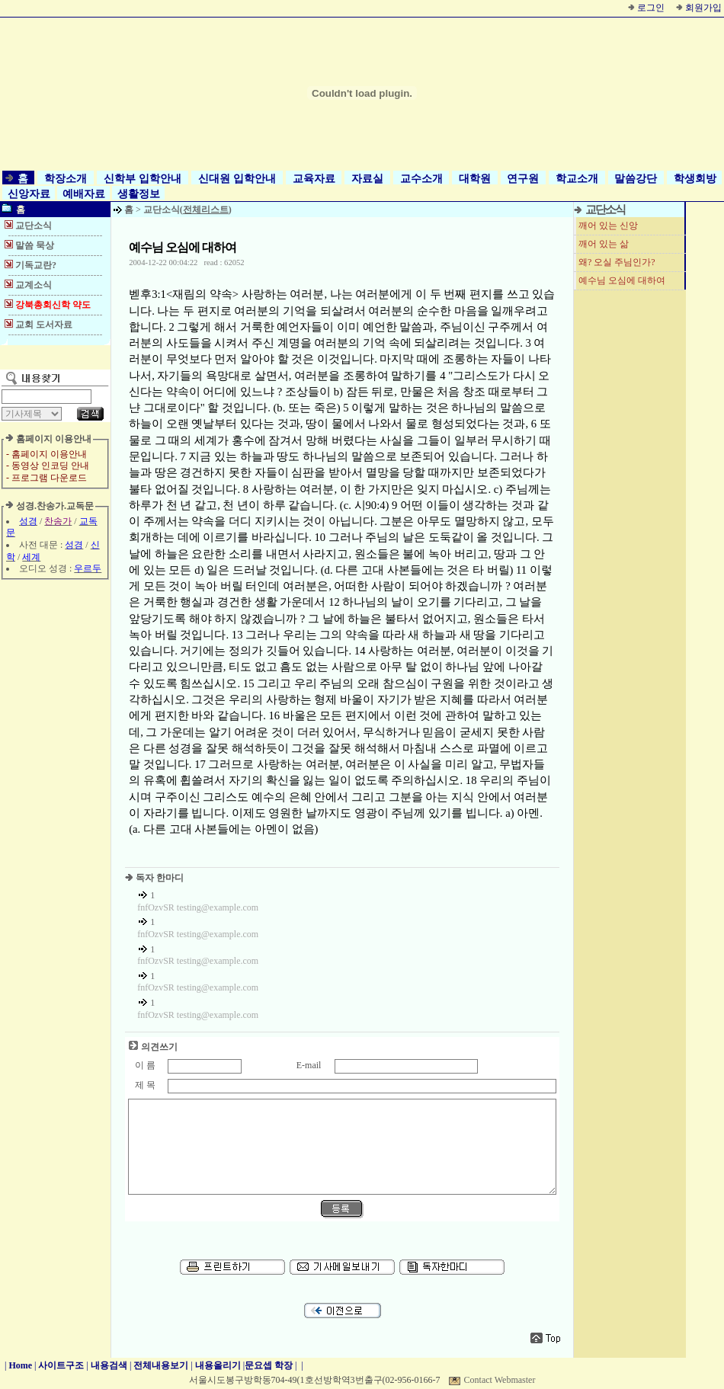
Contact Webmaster (500, 1380)
